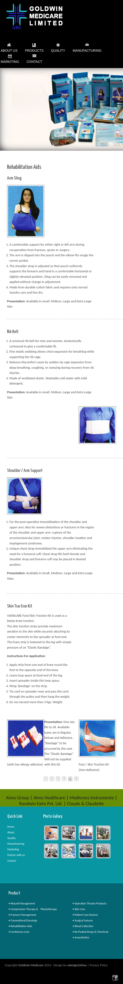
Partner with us (16, 855)
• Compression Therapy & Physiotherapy (32, 909)
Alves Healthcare (49, 797)
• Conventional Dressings (22, 920)
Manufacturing (87, 51)
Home (10, 826)
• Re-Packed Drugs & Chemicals (90, 931)
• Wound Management (21, 903)
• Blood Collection (83, 926)
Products (34, 51)
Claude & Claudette (85, 803)
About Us (9, 51)
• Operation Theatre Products (90, 903)
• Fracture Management (22, 914)
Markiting (10, 62)
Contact (34, 62)
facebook (115, 978)
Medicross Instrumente (92, 797)
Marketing (13, 849)
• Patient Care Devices (85, 914)
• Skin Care (79, 909)
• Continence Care (18, 931)
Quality (58, 51)
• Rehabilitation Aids (20, 926)
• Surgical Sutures (83, 920)
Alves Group (17, 797)
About (10, 832)
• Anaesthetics (81, 937)
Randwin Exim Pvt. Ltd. (41, 803)
